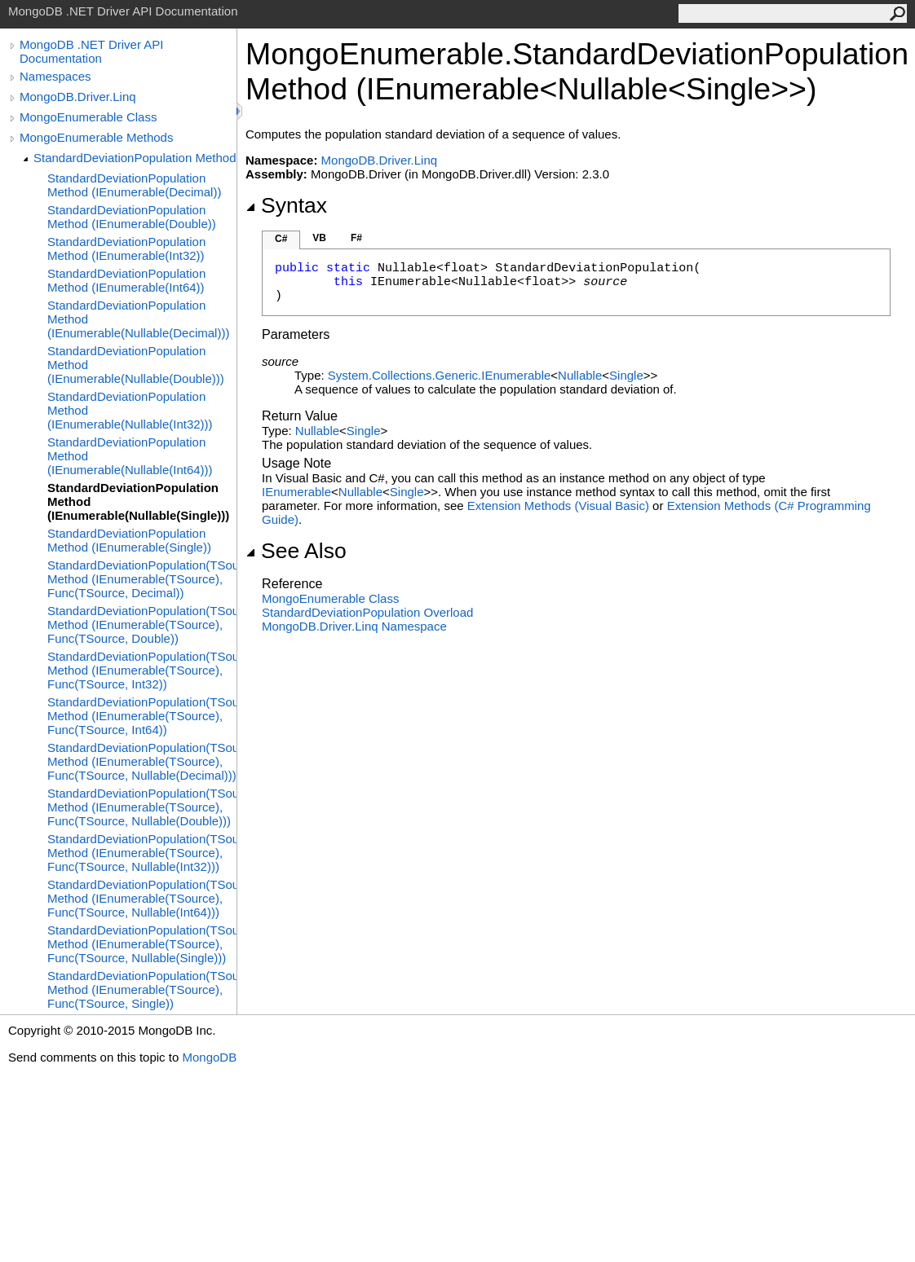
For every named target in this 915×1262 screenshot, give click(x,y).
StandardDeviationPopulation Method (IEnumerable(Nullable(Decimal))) (138, 319)
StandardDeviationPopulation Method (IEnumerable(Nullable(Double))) (135, 364)
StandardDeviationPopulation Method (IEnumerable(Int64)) (126, 280)
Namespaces (55, 76)
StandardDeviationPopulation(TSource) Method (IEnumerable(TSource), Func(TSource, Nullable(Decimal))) (141, 761)
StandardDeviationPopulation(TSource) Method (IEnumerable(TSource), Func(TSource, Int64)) (141, 716)
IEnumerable (296, 492)
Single (626, 375)
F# (356, 238)
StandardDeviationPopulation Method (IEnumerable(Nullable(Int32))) (130, 410)
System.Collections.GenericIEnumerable (439, 375)
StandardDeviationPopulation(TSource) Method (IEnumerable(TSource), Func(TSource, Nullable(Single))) (141, 944)
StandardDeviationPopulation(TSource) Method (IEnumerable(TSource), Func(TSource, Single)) (141, 989)
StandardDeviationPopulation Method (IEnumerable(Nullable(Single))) (138, 501)
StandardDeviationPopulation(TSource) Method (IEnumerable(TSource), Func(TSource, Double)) (141, 624)
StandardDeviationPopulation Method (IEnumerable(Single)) (129, 540)
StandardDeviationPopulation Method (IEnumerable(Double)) (131, 217)
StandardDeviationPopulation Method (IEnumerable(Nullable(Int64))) (130, 456)
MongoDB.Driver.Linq (78, 96)
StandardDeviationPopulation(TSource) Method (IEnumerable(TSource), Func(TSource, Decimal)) (141, 579)
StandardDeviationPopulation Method (134, 158)
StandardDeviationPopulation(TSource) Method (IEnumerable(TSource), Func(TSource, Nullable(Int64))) (141, 898)
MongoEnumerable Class (88, 117)
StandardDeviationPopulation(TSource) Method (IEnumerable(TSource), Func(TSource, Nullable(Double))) (141, 807)
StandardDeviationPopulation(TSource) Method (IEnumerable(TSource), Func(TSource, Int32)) (141, 670)
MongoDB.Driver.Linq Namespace (354, 626)
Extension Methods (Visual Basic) (558, 505)
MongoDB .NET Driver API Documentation (91, 51)
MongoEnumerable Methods (96, 137)
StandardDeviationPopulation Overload (367, 612)
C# (281, 238)
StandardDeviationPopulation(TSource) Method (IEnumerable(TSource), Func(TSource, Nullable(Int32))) (141, 852)
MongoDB (209, 1057)
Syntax (286, 205)
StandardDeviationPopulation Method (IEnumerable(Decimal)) (134, 185)
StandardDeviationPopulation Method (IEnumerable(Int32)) (126, 248)
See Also (296, 551)
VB (319, 238)
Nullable (580, 375)
